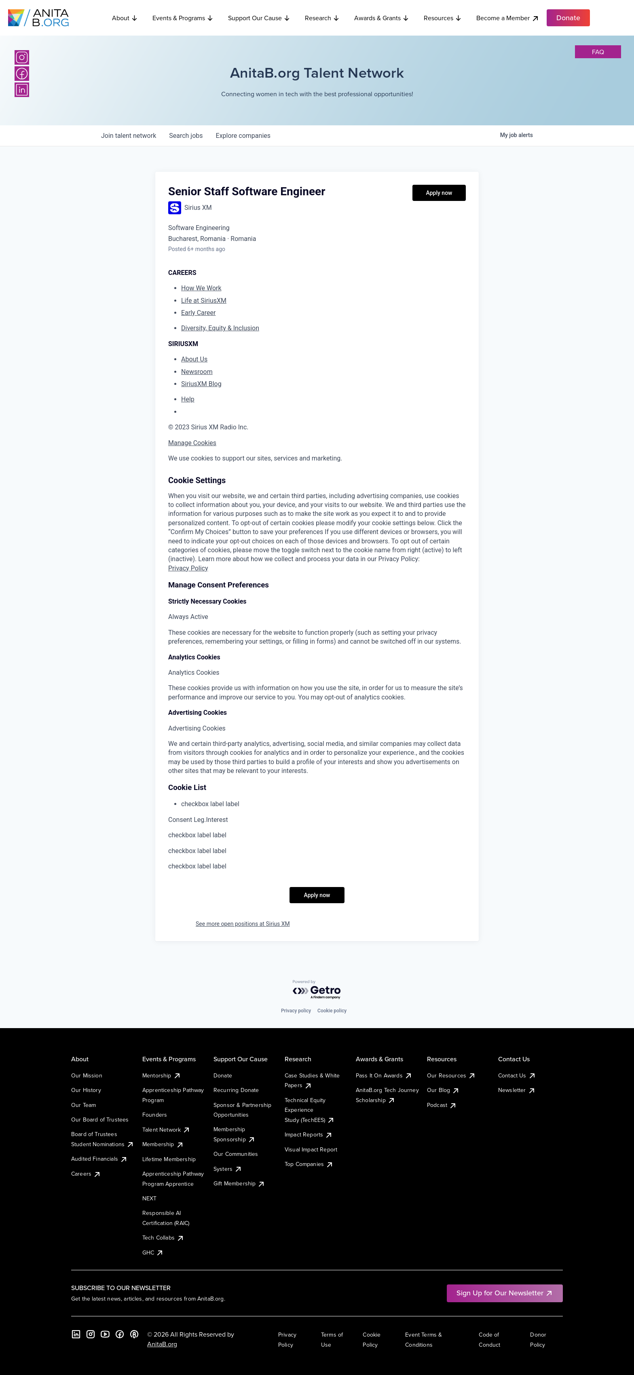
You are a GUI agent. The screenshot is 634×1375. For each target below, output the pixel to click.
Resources (443, 17)
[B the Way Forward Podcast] (134, 1334)
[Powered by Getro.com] (317, 990)
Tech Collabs (163, 1237)
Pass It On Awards (384, 1075)
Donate (222, 1075)
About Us (194, 359)
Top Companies (309, 1164)
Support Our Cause (259, 17)
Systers (227, 1169)
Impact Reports (309, 1134)
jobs (186, 135)
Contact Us (517, 1075)
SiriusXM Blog (201, 384)
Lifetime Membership (169, 1159)
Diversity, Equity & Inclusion (220, 328)
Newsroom (197, 372)
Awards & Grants (381, 17)
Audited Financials (99, 1159)
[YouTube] (105, 1334)
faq (598, 51)
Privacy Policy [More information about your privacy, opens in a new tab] (188, 568)
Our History (86, 1090)
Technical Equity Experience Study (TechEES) (310, 1110)
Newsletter (517, 1090)
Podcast (442, 1105)
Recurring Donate (236, 1090)
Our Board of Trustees (100, 1119)
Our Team (83, 1105)
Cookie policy (332, 1011)
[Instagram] (22, 57)
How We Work (201, 288)
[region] (317, 458)
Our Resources (451, 1075)
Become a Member (507, 18)
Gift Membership (239, 1183)
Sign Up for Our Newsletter (504, 1293)
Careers (86, 1174)
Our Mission (86, 1075)
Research (322, 17)
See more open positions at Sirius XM (243, 924)
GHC (153, 1252)
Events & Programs (182, 17)
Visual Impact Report (311, 1149)
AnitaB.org (162, 1343)
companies (243, 135)
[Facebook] (22, 73)
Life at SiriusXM (203, 300)
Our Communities (235, 1154)
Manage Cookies (192, 443)
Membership (163, 1144)
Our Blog (443, 1090)
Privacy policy (296, 1011)
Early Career (198, 313)
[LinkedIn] (22, 89)
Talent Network (166, 1130)
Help (187, 399)
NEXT (149, 1198)
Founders (154, 1115)
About (125, 17)
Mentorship (161, 1075)
